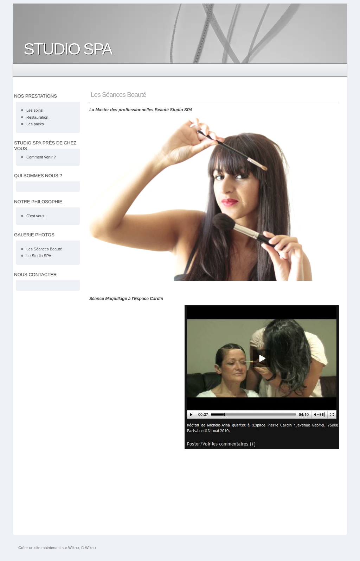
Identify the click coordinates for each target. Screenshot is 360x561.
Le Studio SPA (38, 256)
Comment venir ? (41, 157)
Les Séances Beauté (44, 249)
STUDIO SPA (68, 48)
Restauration (37, 117)
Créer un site (29, 548)
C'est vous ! (36, 216)
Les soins (34, 110)
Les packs (35, 124)
